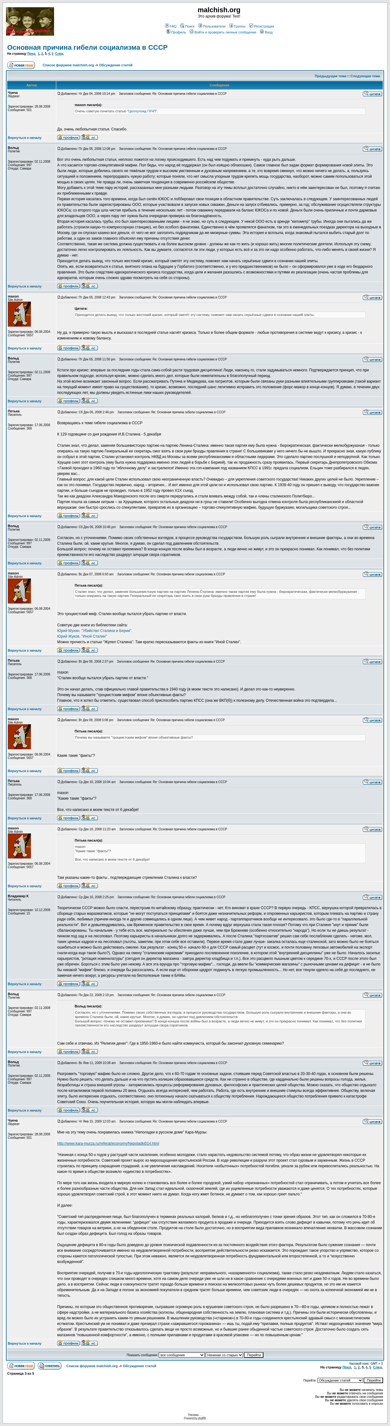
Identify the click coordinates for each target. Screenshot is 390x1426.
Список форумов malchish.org (68, 65)
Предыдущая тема (331, 76)
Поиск (187, 26)
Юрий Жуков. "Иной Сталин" (82, 636)
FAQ (171, 26)
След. (59, 53)
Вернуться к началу (25, 138)
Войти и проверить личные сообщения (223, 32)
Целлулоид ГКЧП (142, 111)
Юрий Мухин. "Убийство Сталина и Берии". (94, 631)
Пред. (31, 53)
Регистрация (261, 26)
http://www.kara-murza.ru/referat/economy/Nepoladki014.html (108, 1143)
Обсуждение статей (115, 65)
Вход (266, 32)
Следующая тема (365, 76)
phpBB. (202, 1418)
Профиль (176, 32)
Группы (237, 26)
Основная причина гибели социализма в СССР (87, 47)
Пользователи (212, 26)
